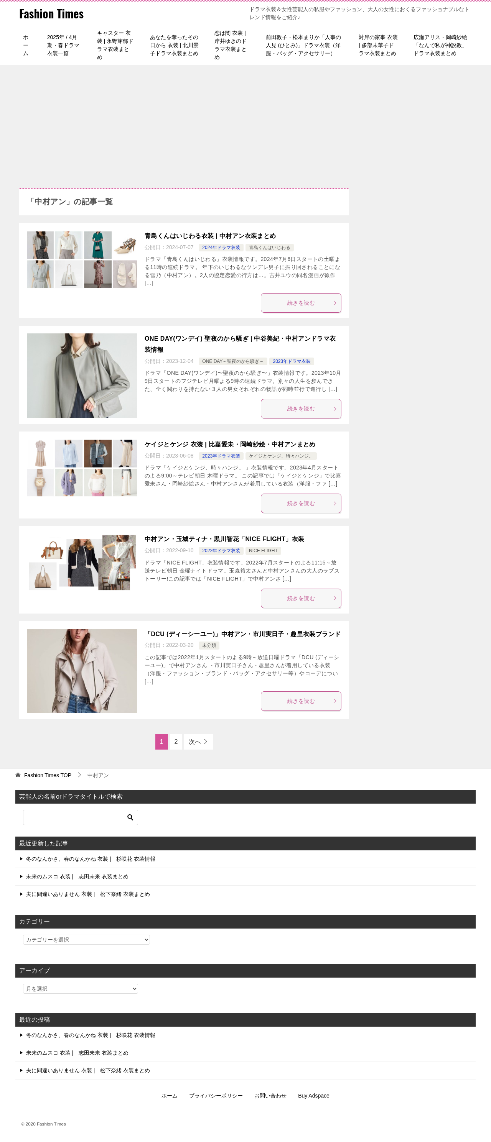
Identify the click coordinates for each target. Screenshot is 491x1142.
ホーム (25, 45)
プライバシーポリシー (216, 1096)
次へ (195, 741)
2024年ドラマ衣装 (221, 247)
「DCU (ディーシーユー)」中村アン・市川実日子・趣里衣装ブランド (243, 634)
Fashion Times (51, 13)
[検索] (80, 817)
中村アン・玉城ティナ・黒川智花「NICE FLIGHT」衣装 (224, 539)
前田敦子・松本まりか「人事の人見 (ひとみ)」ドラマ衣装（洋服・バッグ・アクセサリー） (303, 45)
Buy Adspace (314, 1096)
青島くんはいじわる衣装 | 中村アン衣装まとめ (210, 236)
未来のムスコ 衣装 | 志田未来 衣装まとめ (77, 876)
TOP (47, 775)
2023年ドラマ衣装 (292, 361)
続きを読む (312, 303)
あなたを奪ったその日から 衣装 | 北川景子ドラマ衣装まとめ (174, 45)
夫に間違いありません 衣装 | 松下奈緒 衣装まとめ (88, 894)
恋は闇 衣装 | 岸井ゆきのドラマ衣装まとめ (230, 45)
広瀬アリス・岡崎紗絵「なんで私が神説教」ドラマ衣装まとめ (440, 45)
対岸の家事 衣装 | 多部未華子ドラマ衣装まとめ (378, 45)
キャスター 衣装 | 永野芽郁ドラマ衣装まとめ (115, 45)
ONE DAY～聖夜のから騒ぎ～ (233, 361)
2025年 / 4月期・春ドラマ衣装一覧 (63, 45)
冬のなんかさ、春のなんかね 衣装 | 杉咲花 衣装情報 (90, 859)
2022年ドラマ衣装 (221, 550)
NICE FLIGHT (263, 550)
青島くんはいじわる (269, 247)
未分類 (209, 645)
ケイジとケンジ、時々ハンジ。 (281, 456)
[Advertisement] (245, 122)
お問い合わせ (270, 1096)
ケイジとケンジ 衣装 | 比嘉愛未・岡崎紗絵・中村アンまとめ (230, 444)
